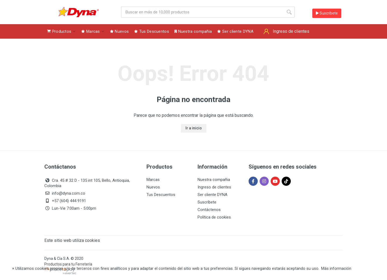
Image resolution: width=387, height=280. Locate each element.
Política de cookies (214, 217)
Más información (336, 268)
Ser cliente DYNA (212, 194)
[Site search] (202, 12)
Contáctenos (209, 209)
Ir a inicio (193, 128)
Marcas (153, 179)
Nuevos (153, 187)
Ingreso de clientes (214, 187)
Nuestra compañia (214, 179)
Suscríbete (327, 13)
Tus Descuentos (160, 194)
